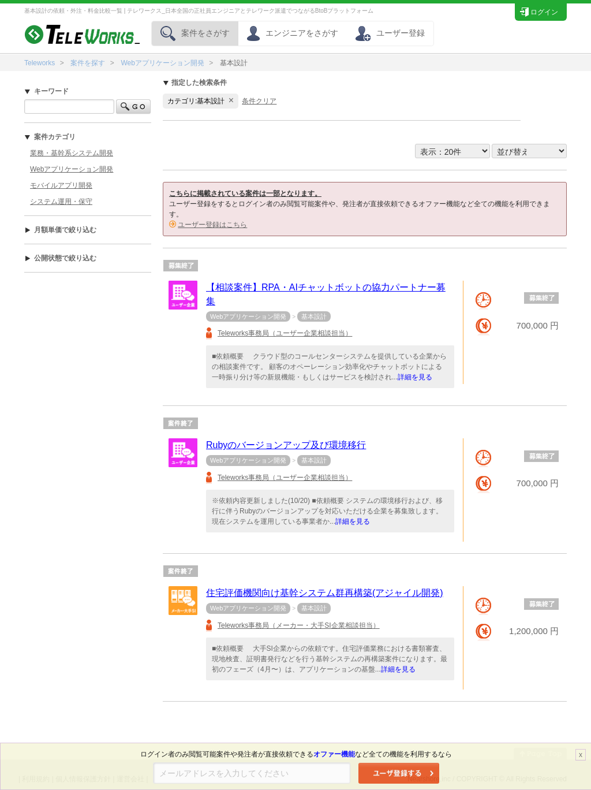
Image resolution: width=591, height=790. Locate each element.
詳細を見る (415, 377)
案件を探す (87, 63)
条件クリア (259, 101)
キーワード (46, 91)
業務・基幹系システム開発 (71, 153)
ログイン (538, 10)
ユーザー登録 (390, 33)
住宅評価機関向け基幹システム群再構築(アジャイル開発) (324, 593)
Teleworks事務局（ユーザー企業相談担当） (285, 333)
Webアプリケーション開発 (162, 63)
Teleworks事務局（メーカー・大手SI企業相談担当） (299, 625)
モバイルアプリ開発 (61, 185)
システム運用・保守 (61, 202)
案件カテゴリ (50, 137)
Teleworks (39, 63)
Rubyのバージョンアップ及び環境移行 (286, 445)
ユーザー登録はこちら (212, 225)
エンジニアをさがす (292, 33)
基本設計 (314, 316)
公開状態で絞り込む (60, 258)
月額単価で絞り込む (60, 230)
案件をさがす (195, 33)
